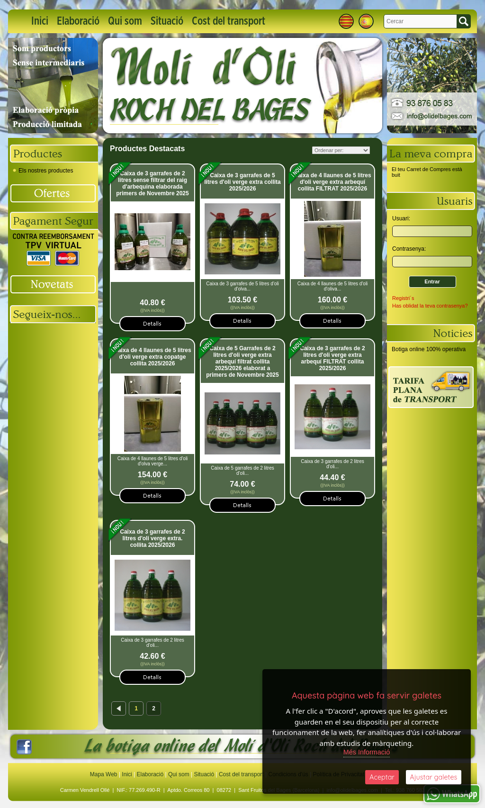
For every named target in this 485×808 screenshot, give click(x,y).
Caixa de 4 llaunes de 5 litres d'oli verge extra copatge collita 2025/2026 (152, 357)
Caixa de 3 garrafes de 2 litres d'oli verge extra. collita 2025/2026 (152, 538)
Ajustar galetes (433, 776)
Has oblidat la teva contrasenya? (430, 306)
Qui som (125, 21)
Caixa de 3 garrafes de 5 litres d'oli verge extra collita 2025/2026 (242, 182)
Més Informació (366, 750)
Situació (167, 21)
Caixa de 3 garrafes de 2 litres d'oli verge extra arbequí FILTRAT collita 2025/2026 (332, 358)
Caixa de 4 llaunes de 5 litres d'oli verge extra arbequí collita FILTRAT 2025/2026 (332, 182)
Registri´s (403, 298)
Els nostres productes (43, 170)
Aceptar (382, 776)
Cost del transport (228, 21)
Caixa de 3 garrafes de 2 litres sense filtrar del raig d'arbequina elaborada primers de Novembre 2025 (152, 183)
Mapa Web (104, 774)
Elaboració (78, 21)
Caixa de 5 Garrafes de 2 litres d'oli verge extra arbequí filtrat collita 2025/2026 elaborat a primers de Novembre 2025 (242, 361)
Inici (39, 21)
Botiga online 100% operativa (429, 349)
